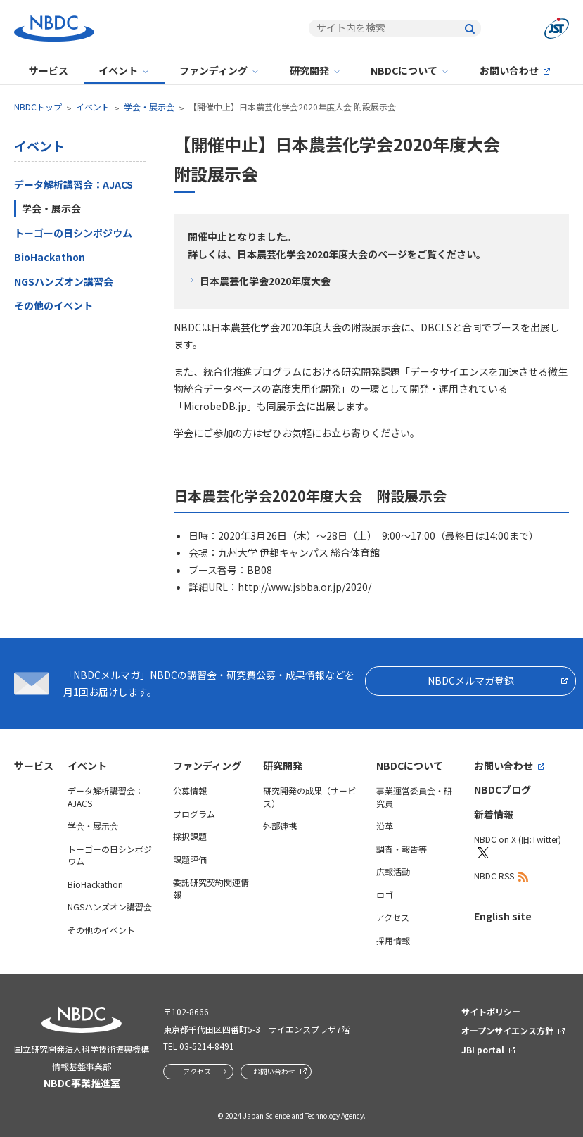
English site (503, 916)
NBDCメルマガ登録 (471, 680)
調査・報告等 (401, 849)
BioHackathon (49, 257)
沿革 (384, 826)
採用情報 (393, 940)
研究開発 (309, 70)
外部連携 (280, 826)
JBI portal (482, 1049)
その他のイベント (53, 305)
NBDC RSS (494, 876)
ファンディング (213, 70)
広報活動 (393, 871)
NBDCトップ (38, 107)
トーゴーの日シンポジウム (73, 233)
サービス (48, 70)
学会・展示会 (149, 107)
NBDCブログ (502, 789)
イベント (118, 70)
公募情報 (190, 790)
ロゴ (384, 895)
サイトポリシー (490, 1011)
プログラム (194, 814)
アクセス (392, 917)
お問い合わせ (509, 70)
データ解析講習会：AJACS (73, 184)
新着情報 (493, 814)
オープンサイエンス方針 (507, 1030)
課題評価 (190, 859)
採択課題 (190, 836)
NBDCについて (404, 70)
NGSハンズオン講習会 (63, 281)
